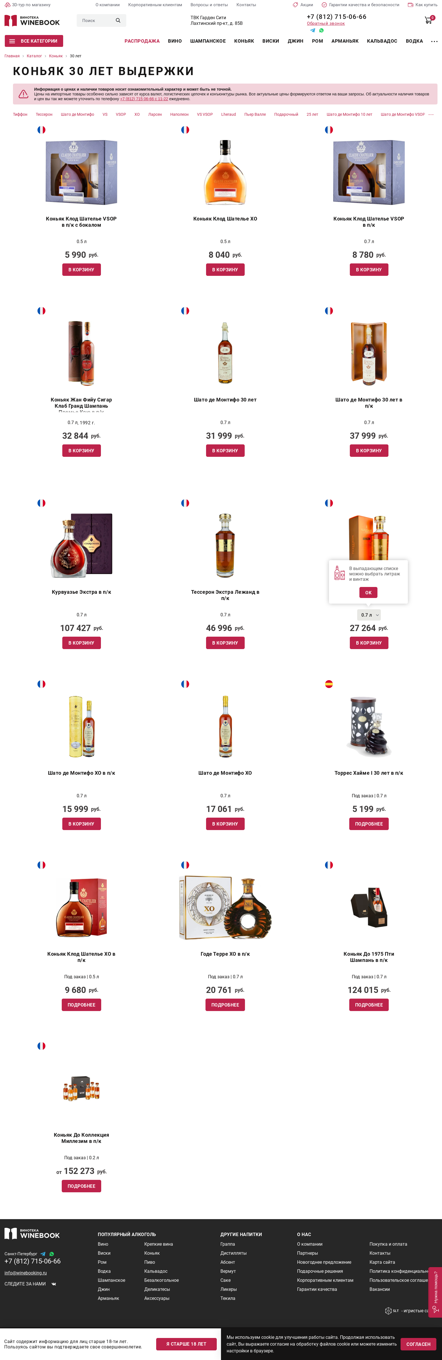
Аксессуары (156, 1298)
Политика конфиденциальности (403, 1271)
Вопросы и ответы (209, 4)
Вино (175, 41)
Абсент (227, 1262)
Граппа (227, 1244)
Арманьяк (345, 41)
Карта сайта (382, 1262)
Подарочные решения (320, 1271)
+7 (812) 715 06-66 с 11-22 (144, 99)
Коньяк (244, 41)
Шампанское (208, 41)
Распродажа (142, 41)
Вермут (228, 1271)
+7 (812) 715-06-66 (335, 16)
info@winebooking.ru (26, 1273)
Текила (227, 1298)
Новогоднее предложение (324, 1262)
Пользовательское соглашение (402, 1280)
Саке (225, 1280)
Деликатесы (157, 1289)
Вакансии (380, 1289)
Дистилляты (233, 1253)
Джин (296, 41)
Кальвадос (382, 41)
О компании (108, 4)
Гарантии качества (317, 1289)
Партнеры (307, 1253)
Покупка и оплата (388, 1244)
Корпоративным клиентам (155, 4)
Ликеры (228, 1289)
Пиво (149, 1262)
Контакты (246, 4)
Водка (414, 41)
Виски (270, 41)
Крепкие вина (158, 1244)
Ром (317, 41)
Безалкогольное (161, 1280)
